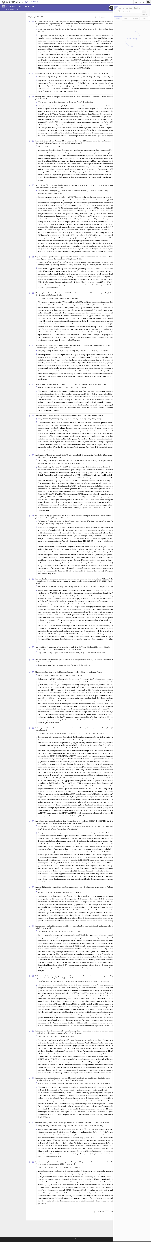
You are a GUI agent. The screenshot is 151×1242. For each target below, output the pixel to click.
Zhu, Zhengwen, (92, 521)
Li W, (72, 387)
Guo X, (62, 675)
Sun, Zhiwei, (78, 29)
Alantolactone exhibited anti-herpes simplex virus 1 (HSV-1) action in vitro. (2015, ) (70, 384)
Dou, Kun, (50, 29)
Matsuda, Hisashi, (96, 265)
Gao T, (76, 1167)
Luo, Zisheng (105, 1083)
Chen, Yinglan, (43, 931)
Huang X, (41, 1167)
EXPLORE (139, 2)
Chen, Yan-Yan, (110, 826)
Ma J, (47, 1167)
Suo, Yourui (101, 652)
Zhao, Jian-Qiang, (56, 1126)
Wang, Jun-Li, (61, 981)
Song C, (40, 146)
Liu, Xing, (76, 419)
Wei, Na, (77, 586)
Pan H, (68, 675)
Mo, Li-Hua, (63, 826)
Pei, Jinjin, (41, 892)
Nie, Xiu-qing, (42, 102)
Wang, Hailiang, (62, 733)
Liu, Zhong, (42, 298)
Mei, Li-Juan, (81, 77)
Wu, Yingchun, (69, 931)
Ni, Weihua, (42, 733)
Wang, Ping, (103, 521)
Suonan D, (60, 387)
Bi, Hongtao (100, 733)
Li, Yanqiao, (102, 460)
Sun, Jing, (93, 586)
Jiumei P (83, 387)
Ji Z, (52, 146)
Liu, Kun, (53, 981)
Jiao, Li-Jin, (42, 77)
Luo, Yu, (76, 460)
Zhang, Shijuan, (88, 29)
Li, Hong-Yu (70, 1036)
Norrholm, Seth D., (67, 191)
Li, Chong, (83, 419)
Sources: (6, 9)
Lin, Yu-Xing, (95, 981)
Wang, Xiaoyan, (70, 521)
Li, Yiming (78, 931)
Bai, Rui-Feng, (64, 351)
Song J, (56, 1167)
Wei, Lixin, (92, 733)
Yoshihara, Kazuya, (94, 262)
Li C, (61, 1167)
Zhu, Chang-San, (43, 981)
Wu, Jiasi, (70, 460)
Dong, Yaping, (59, 298)
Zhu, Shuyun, (101, 586)
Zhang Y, (74, 675)
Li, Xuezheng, (55, 265)
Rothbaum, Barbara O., (45, 193)
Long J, (53, 387)
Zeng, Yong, (72, 463)
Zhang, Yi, (77, 665)
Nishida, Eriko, (68, 262)
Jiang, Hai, (49, 892)
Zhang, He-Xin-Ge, (53, 351)
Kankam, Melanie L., (81, 191)
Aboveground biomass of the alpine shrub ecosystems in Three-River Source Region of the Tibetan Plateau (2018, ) (76, 97)
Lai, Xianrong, (43, 460)
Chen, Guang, (99, 29)
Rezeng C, (41, 387)
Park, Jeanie (58, 193)
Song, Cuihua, (59, 29)
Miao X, (47, 675)
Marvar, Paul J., (55, 191)
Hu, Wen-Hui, (77, 826)
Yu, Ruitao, (50, 298)
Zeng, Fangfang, (43, 1083)
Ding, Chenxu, (43, 652)
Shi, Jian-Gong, (54, 419)
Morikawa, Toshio (108, 265)
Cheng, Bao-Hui (72, 829)
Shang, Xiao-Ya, (43, 419)
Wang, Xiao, (85, 586)
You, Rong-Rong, (87, 826)
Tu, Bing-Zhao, (74, 351)
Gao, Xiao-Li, (84, 351)
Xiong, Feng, (62, 102)
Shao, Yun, (72, 77)
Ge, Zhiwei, (53, 1083)
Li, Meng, (60, 586)
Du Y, (72, 1167)
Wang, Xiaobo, (59, 521)
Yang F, (67, 387)
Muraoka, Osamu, (44, 265)
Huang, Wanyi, (112, 460)
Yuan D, (48, 387)
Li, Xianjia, (41, 524)
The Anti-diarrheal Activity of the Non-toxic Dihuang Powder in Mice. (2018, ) (68, 672)
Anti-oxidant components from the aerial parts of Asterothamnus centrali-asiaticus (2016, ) (72, 1122)
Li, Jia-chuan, (61, 665)
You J (59, 146)
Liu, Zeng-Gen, (91, 77)
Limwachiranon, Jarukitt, (66, 1083)
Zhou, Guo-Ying (88, 102)
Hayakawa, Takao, (107, 262)
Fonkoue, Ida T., (43, 191)
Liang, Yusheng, (81, 521)
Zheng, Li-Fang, (60, 1036)
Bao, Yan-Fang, (43, 1036)
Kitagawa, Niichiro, (80, 262)
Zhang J (80, 675)
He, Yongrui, (53, 586)
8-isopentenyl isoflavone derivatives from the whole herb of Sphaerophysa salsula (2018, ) (72, 73)
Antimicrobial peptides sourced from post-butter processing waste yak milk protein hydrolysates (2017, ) (75, 888)
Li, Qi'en (68, 524)
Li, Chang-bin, (72, 102)
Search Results (14, 9)
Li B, (58, 675)
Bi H (80, 1167)
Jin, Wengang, (67, 892)
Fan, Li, (79, 102)
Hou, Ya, (50, 521)
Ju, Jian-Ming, (53, 826)
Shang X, (41, 675)
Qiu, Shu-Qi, (52, 829)
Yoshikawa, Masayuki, (81, 265)
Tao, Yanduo (77, 892)
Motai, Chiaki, (57, 262)
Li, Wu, (67, 298)
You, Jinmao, (42, 29)
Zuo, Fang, (83, 460)
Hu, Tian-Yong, (43, 826)
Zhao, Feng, (42, 351)
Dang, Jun (110, 77)
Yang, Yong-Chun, (66, 419)
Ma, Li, (69, 826)
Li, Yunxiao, (93, 191)
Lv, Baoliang (74, 298)
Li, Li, (77, 1083)
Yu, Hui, (51, 931)
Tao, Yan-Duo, (63, 77)
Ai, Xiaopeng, (61, 460)
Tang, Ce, (70, 665)
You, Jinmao (110, 586)
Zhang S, (47, 146)
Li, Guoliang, (69, 29)
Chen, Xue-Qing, (99, 826)
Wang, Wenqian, (43, 463)
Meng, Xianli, (62, 463)
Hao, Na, (88, 981)
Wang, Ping (80, 463)
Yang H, (66, 1167)
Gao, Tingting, (52, 733)
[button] (148, 2)
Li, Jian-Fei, (70, 981)
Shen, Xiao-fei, (43, 665)
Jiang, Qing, (53, 463)
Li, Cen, (85, 733)
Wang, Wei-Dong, (52, 77)
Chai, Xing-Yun (103, 351)
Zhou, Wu (41, 32)
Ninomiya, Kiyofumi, (45, 262)
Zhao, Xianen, (109, 29)
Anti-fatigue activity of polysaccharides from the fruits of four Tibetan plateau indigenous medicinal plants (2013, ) (75, 729)
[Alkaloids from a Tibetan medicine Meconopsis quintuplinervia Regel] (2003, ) (69, 415)
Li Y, (55, 146)
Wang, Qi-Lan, (101, 77)
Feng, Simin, (84, 1083)
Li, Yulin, (72, 652)
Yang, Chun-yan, (68, 1126)
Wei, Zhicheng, (93, 460)
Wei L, (51, 1167)
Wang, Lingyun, (53, 652)
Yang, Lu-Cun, (52, 102)
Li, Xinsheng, (57, 892)
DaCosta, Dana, (103, 191)
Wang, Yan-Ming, (44, 1126)
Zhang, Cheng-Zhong (94, 419)
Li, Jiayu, (79, 733)
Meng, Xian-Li (85, 665)
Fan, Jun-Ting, (62, 829)
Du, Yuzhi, (72, 733)
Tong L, (77, 387)
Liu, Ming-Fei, (79, 981)
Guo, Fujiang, (59, 931)
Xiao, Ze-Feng (105, 981)
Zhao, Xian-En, (43, 586)
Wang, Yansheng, (95, 1083)
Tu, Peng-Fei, (93, 351)
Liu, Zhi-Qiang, (43, 829)
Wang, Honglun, (81, 652)
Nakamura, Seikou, (66, 265)
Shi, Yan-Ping (98, 1126)
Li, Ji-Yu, (52, 1036)
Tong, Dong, (52, 460)
